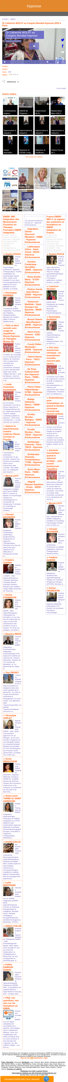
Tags (44, 1060)
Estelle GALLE (12, 845)
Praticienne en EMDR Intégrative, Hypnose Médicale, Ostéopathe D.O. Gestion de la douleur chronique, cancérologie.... (55, 593)
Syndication (38, 1060)
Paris (3, 1064)
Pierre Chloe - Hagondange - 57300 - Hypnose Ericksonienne (33, 376)
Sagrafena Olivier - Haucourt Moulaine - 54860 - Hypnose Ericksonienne (34, 236)
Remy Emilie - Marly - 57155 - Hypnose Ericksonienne (33, 276)
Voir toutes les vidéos (34, 157)
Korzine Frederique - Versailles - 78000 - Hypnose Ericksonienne (34, 263)
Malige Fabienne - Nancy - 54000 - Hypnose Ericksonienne (34, 387)
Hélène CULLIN (13, 931)
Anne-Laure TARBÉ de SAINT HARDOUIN (11, 800)
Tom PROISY (11, 674)
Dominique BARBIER (9, 293)
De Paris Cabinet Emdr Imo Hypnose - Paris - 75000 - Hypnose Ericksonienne (32, 362)
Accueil (4, 19)
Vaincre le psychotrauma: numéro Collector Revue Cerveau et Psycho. (12, 434)
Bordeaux (23, 1064)
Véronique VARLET (9, 717)
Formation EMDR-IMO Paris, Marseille (27, 1079)
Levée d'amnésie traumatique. (9, 388)
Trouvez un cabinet (13, 1070)
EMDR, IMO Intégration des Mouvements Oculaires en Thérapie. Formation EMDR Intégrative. (12, 223)
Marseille (8, 1064)
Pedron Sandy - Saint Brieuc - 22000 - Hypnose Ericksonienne (33, 287)
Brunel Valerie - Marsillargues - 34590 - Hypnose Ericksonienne (34, 314)
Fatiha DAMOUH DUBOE (12, 970)
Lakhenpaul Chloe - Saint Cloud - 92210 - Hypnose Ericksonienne (32, 249)
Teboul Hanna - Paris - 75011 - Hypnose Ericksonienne (34, 348)
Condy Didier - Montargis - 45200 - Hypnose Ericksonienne (34, 337)
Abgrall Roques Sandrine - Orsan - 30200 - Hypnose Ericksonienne (34, 459)
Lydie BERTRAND (9, 887)
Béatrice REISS (13, 635)
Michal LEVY (11, 475)
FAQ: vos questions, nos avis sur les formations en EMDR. (10, 1006)
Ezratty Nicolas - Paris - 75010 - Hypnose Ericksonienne (34, 410)
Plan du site (26, 1060)
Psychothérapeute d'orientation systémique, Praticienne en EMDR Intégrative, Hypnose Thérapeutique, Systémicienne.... (56, 533)
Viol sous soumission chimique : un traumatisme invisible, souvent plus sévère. (55, 348)
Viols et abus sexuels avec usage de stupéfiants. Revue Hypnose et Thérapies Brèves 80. (11, 334)
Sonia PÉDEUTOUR (10, 762)
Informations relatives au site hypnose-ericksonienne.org (34, 1074)
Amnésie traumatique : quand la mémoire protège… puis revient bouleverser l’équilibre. (54, 448)
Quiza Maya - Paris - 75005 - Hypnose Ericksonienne (33, 446)
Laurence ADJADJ (52, 283)
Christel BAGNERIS (8, 516)
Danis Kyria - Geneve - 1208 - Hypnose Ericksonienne (33, 326)
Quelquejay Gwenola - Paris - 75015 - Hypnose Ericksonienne (33, 421)
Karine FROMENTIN (9, 598)
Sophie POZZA (12, 252)
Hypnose (34, 5)
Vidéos (12, 19)
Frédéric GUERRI (8, 561)
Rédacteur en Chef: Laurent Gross (34, 1072)
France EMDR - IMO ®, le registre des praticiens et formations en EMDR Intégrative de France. (55, 222)
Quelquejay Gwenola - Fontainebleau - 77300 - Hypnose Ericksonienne (33, 434)
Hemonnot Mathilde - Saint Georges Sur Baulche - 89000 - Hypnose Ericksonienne (33, 301)
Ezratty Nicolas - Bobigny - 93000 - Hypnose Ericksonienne (34, 399)
